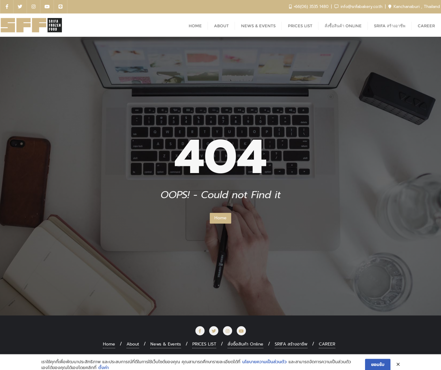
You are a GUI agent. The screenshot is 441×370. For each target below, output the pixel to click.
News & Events (165, 344)
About (132, 344)
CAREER (327, 344)
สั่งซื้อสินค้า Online (245, 344)
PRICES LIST (204, 344)
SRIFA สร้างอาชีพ (291, 344)
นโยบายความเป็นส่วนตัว (264, 367)
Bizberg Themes (316, 356)
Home (220, 218)
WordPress (254, 356)
